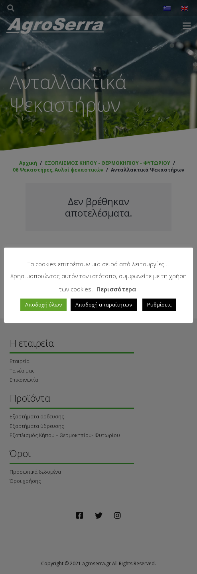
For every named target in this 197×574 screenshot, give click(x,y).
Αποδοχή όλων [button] (44, 304)
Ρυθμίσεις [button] (160, 304)
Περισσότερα (116, 289)
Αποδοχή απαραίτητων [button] (104, 304)
